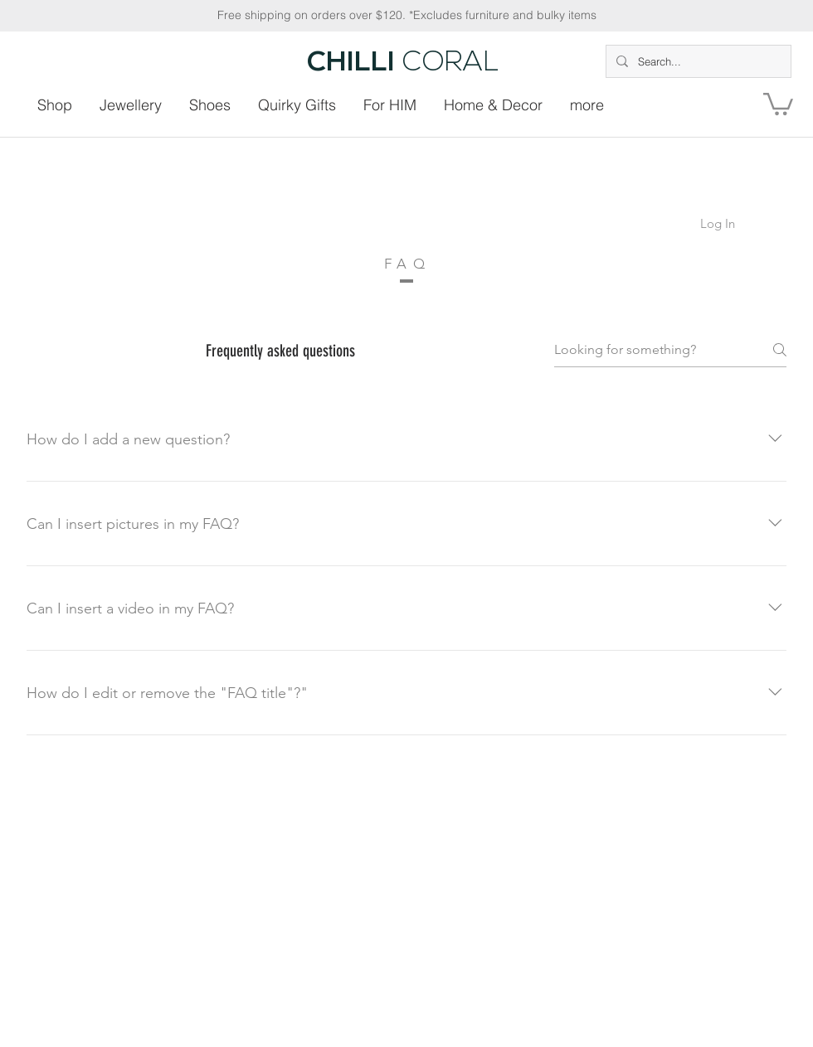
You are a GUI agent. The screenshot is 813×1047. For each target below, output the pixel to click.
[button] (778, 102)
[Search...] (697, 61)
